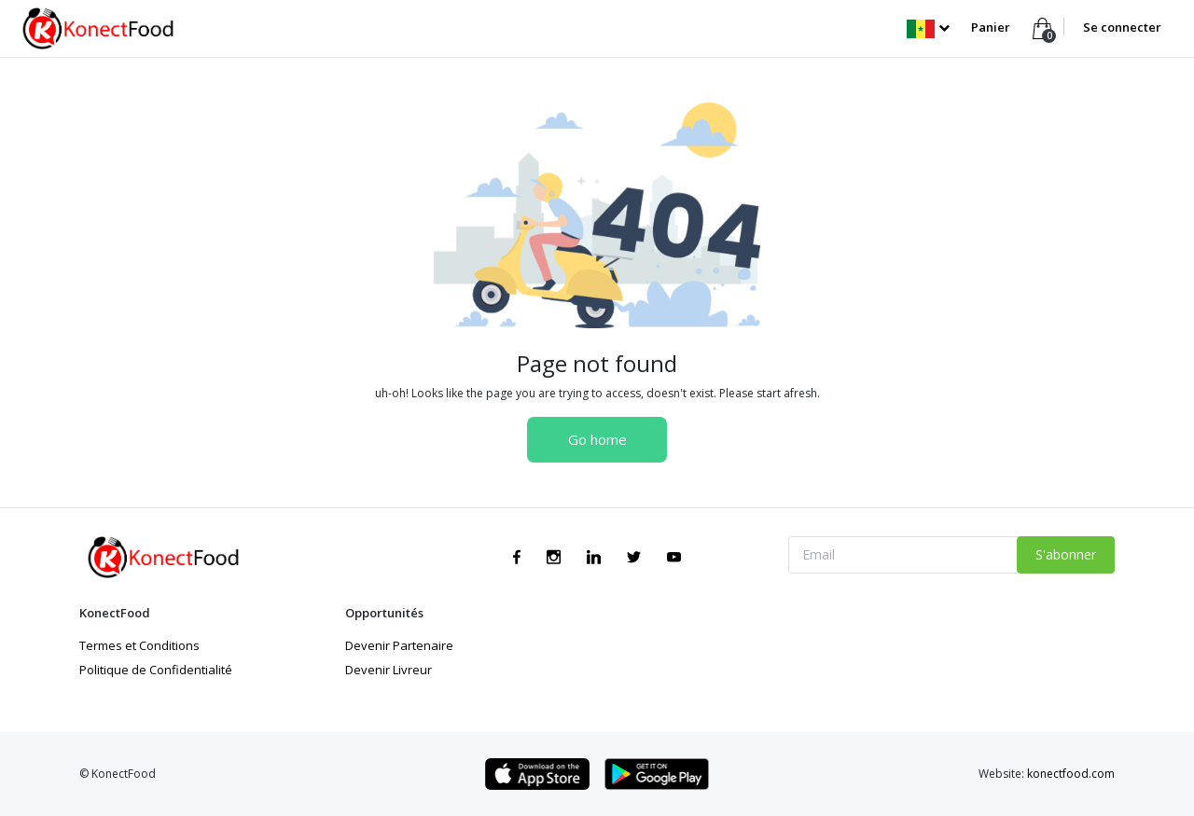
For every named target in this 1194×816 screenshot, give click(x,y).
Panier (992, 27)
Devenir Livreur (388, 669)
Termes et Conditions (139, 645)
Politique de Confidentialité (155, 669)
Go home (597, 439)
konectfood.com (1071, 773)
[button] (928, 27)
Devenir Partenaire (399, 645)
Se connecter (1122, 27)
